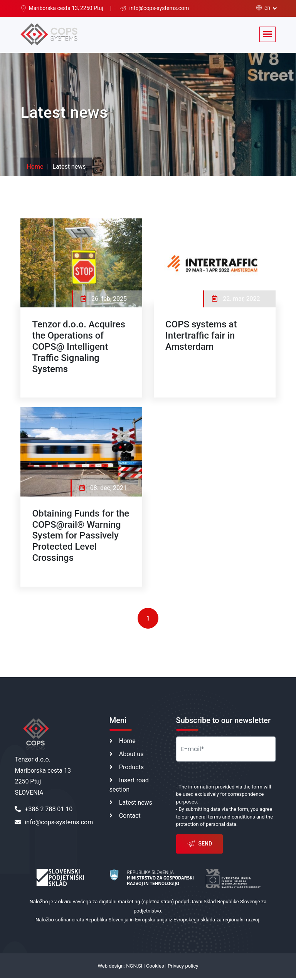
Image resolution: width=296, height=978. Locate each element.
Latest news (135, 802)
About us (131, 754)
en (263, 8)
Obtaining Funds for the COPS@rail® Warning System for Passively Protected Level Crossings (80, 535)
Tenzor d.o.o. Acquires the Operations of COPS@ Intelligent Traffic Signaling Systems (78, 346)
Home (35, 166)
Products (131, 767)
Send (199, 844)
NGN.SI (134, 966)
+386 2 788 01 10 (43, 809)
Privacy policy (183, 966)
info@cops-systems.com (54, 822)
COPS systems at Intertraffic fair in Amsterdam (201, 335)
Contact (130, 815)
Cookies (155, 966)
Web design (111, 966)
